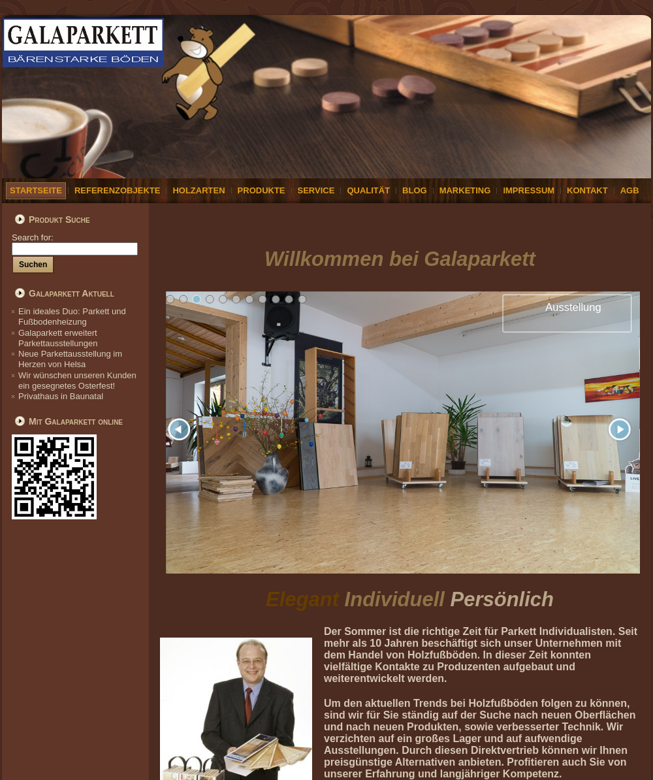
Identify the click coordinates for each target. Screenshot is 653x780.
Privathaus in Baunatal (60, 396)
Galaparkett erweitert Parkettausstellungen (57, 338)
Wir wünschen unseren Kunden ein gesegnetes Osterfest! (77, 380)
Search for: (75, 243)
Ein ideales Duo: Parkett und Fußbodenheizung (72, 316)
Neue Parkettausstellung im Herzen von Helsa (70, 359)
